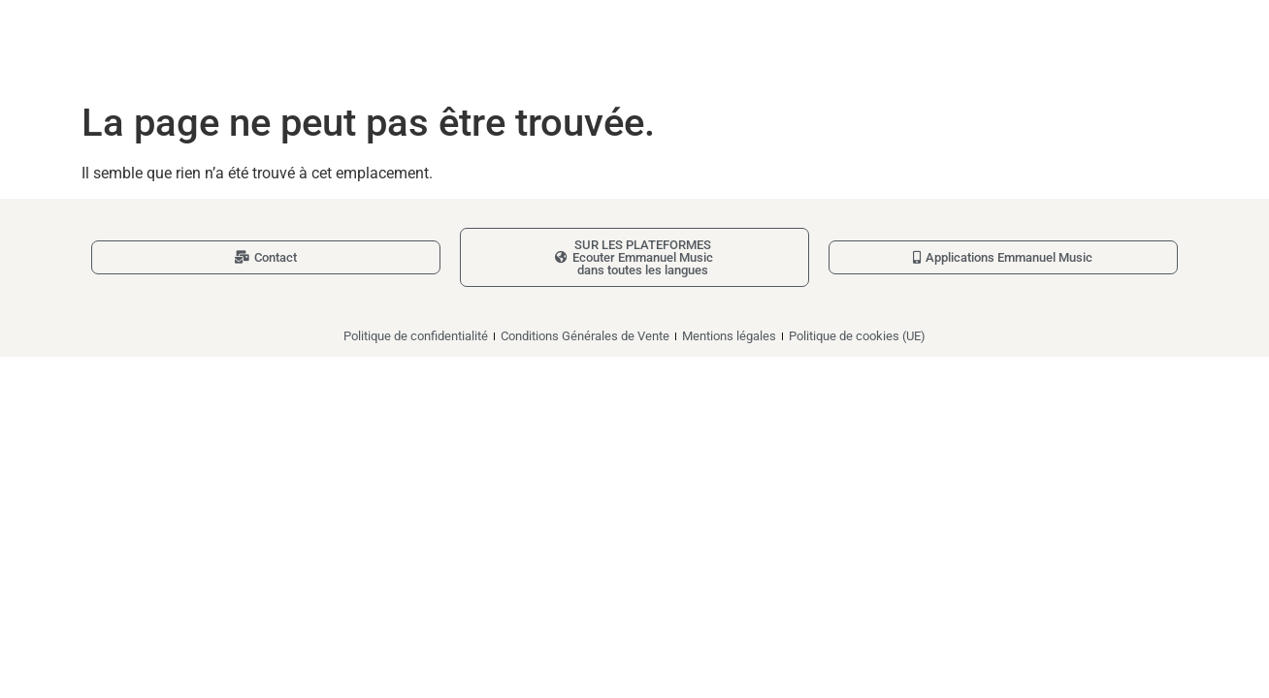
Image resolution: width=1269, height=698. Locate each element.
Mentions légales (729, 336)
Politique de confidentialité (415, 336)
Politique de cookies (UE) (857, 336)
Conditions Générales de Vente (585, 336)
